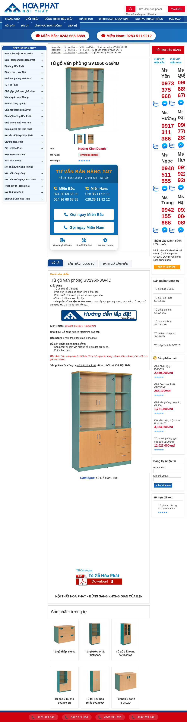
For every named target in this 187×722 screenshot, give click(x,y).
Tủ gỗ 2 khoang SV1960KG (125, 653)
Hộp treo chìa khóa (15, 154)
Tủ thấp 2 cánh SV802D (125, 700)
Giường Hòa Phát (14, 142)
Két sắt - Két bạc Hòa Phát (19, 135)
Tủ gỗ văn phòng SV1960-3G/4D (167, 507)
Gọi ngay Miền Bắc (84, 214)
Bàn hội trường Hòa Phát (18, 116)
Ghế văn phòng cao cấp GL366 (167, 404)
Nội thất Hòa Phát (86, 365)
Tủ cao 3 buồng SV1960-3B (64, 700)
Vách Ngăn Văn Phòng (17, 97)
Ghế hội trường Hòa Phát (18, 110)
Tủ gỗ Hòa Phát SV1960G (95, 653)
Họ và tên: (159, 467)
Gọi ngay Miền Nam (84, 227)
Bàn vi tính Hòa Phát (16, 72)
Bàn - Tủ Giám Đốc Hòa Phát (20, 60)
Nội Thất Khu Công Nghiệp (19, 167)
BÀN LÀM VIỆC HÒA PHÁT (19, 53)
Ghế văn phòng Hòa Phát (18, 78)
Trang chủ (56, 47)
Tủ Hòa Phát (11, 85)
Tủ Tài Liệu (83, 50)
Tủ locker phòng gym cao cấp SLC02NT (165, 440)
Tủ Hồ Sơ (82, 52)
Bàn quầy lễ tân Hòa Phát (18, 129)
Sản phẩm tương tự (81, 263)
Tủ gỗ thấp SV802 (64, 651)
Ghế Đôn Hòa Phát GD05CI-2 (164, 386)
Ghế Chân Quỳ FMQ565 (162, 368)
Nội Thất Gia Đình (14, 192)
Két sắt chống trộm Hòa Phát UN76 (167, 422)
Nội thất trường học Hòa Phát (20, 179)
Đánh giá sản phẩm (115, 263)
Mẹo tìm (152, 14)
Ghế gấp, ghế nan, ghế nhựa (20, 91)
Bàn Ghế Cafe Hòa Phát (17, 198)
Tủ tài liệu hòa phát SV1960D (95, 700)
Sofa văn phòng (13, 160)
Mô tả (55, 262)
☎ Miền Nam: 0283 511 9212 (126, 36)
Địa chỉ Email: (160, 475)
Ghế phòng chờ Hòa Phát (18, 122)
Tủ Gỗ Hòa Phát (86, 47)
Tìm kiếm (176, 9)
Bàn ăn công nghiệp (15, 103)
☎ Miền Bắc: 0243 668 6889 (60, 36)
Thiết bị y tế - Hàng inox (17, 186)
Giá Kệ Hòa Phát (13, 148)
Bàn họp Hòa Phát (14, 66)
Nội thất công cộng (15, 173)
